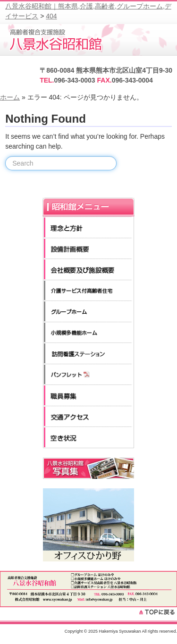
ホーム (10, 97)
